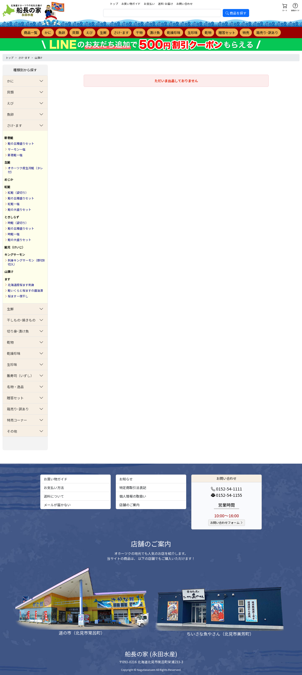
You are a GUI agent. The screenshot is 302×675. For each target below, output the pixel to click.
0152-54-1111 (226, 489)
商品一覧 (30, 32)
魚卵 (61, 32)
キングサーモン (14, 254)
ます (7, 279)
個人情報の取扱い (132, 496)
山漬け (38, 57)
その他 (12, 431)
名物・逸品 (15, 386)
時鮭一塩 (14, 234)
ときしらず (11, 217)
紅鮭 (7, 187)
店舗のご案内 (129, 504)
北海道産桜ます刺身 (21, 285)
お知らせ (126, 478)
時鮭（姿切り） (18, 223)
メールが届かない (57, 504)
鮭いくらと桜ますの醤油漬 (25, 290)
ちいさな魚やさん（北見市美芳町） (220, 634)
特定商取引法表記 (132, 487)
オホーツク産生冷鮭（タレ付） (25, 170)
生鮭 (7, 162)
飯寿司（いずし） (20, 375)
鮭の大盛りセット (19, 209)
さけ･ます (121, 32)
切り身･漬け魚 (18, 331)
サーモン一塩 (16, 149)
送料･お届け (165, 4)
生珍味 (192, 32)
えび (89, 32)
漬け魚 (155, 32)
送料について (54, 496)
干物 (139, 32)
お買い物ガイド (131, 4)
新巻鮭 (8, 138)
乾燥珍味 (173, 32)
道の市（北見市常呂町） (82, 633)
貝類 (75, 32)
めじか (8, 179)
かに (47, 32)
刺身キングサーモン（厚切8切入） (26, 262)
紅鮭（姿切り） (18, 192)
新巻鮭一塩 (15, 155)
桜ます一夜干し (18, 296)
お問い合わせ (184, 4)
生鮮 (103, 32)
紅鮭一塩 (14, 204)
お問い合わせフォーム (226, 522)
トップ (114, 4)
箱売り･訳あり (267, 32)
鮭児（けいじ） (14, 247)
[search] (162, 13)
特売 (245, 32)
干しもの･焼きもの (21, 320)
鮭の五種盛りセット (21, 143)
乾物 (208, 32)
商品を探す (235, 13)
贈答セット (227, 32)
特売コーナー (17, 420)
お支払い (149, 4)
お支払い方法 (54, 487)
